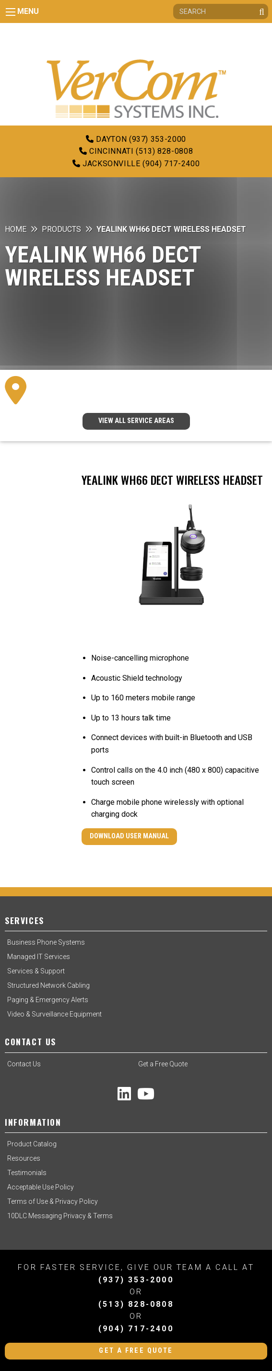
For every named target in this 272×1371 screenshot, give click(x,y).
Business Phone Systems (46, 942)
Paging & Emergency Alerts (47, 1000)
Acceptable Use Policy (40, 1187)
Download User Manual (129, 836)
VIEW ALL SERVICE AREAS (136, 421)
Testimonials (27, 1173)
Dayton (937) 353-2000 (136, 139)
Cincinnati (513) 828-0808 (136, 151)
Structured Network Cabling (48, 985)
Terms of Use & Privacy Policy (52, 1201)
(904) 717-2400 (136, 1328)
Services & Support (36, 971)
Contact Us (24, 1064)
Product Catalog (32, 1144)
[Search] (220, 11)
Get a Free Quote (163, 1064)
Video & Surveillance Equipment (54, 1014)
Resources (23, 1158)
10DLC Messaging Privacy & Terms (60, 1216)
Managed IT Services (38, 956)
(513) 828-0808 (136, 1304)
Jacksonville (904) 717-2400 (136, 163)
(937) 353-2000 (136, 1279)
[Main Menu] (10, 12)
